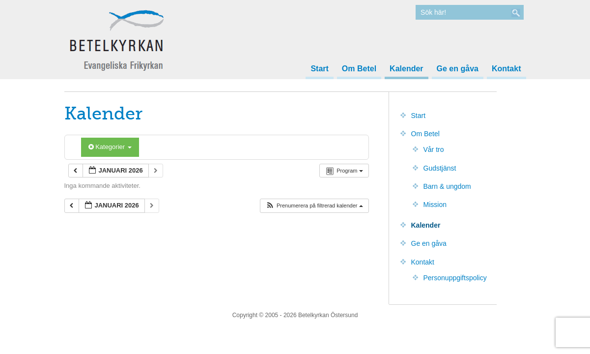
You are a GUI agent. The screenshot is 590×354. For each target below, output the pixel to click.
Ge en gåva (457, 69)
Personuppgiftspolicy (455, 278)
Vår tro (433, 149)
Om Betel (359, 69)
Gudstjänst (439, 168)
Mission (435, 204)
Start (319, 69)
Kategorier (110, 146)
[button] (314, 205)
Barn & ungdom (447, 186)
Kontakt (506, 69)
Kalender (406, 69)
